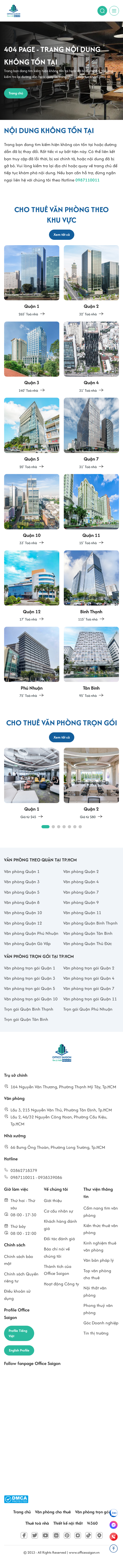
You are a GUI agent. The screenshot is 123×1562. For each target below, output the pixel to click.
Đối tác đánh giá (59, 1239)
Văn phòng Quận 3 (22, 882)
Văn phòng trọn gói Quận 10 (31, 999)
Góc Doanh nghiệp (100, 1323)
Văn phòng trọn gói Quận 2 (88, 968)
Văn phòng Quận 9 (81, 902)
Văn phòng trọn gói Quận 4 (88, 978)
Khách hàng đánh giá (60, 1224)
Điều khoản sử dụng (17, 1294)
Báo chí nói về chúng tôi (57, 1252)
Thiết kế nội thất (68, 1523)
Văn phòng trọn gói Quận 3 (29, 978)
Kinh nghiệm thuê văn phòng (99, 1246)
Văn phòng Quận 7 (81, 892)
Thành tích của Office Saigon (57, 1269)
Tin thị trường (95, 1333)
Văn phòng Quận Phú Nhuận (31, 933)
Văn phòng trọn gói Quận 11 (90, 999)
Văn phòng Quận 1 (22, 871)
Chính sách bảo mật (18, 1260)
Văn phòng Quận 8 (22, 902)
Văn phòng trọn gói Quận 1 (29, 968)
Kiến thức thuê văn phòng (100, 1229)
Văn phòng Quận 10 (23, 913)
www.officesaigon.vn (84, 1552)
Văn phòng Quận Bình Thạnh (90, 923)
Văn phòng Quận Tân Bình (88, 933)
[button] (45, 826)
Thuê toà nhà (37, 1523)
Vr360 (92, 1523)
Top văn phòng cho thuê (97, 1274)
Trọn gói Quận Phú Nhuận (88, 1009)
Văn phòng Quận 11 (82, 913)
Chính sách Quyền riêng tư (21, 1277)
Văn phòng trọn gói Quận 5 (29, 988)
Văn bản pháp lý (98, 1260)
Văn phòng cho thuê (53, 1512)
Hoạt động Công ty (61, 1284)
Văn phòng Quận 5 (22, 892)
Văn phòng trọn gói (92, 1512)
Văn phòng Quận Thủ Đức (87, 943)
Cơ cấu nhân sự (58, 1211)
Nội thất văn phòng (95, 1291)
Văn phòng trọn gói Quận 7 (88, 988)
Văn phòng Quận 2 (81, 871)
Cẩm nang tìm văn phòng (100, 1211)
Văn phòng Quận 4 (81, 882)
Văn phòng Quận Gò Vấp (27, 943)
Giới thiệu (53, 1200)
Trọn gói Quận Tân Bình (26, 1019)
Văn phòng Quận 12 (23, 923)
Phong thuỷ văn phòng (98, 1308)
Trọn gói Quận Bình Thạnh (28, 1009)
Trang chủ (22, 1512)
